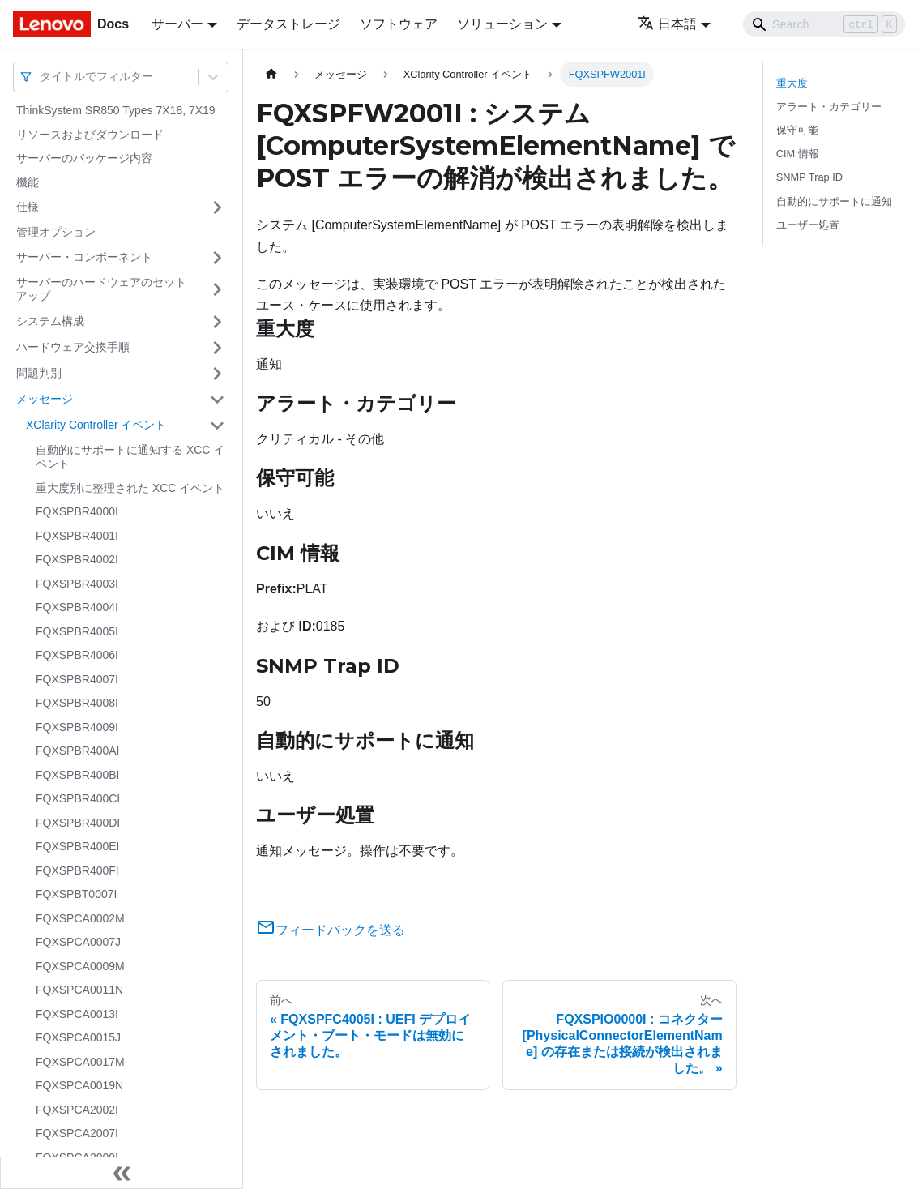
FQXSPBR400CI (78, 798)
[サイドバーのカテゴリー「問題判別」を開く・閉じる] (217, 374)
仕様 (27, 206)
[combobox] (41, 76)
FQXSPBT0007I (76, 893)
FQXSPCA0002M (80, 918)
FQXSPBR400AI (78, 750)
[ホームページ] (271, 74)
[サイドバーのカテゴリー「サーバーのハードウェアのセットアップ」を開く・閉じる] (217, 290)
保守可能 (797, 130)
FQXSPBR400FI (77, 870)
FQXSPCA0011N (79, 989)
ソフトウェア (399, 24)
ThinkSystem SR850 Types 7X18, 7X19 (116, 110)
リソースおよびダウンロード (90, 134)
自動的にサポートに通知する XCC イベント (130, 457)
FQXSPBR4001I (77, 535)
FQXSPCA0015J (78, 1037)
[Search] (824, 24)
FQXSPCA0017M (80, 1061)
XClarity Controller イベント (96, 424)
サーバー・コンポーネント (84, 256)
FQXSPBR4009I (77, 727)
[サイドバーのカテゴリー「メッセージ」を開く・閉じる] (217, 400)
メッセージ (44, 398)
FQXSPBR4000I (77, 511)
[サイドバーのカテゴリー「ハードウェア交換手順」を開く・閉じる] (217, 348)
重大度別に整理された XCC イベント (130, 487)
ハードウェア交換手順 (73, 346)
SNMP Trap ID (809, 177)
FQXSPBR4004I (77, 607)
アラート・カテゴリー (829, 107)
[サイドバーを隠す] (121, 1173)
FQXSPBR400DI (78, 822)
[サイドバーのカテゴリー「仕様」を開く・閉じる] (217, 207)
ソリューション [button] (502, 24)
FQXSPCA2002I (77, 1109)
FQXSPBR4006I (77, 654)
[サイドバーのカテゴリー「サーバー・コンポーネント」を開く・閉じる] (217, 258)
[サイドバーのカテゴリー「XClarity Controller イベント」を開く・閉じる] (217, 425)
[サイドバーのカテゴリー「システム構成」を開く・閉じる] (217, 322)
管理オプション (56, 231)
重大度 (792, 83)
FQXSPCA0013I (77, 1013)
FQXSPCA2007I (77, 1133)
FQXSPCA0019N (79, 1085)
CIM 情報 (797, 154)
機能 (27, 182)
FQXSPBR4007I (77, 679)
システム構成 (50, 320)
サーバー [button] (177, 24)
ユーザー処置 (807, 225)
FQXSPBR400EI (78, 846)
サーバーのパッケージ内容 (84, 158)
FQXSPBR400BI (78, 774)
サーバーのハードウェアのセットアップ (101, 289)
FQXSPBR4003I (77, 583)
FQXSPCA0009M (80, 966)
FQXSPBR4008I (77, 702)
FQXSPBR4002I (77, 559)
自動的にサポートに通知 (834, 201)
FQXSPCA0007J (78, 941)
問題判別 (39, 372)
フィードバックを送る (330, 930)
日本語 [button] (667, 24)
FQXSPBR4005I (77, 631)
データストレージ (288, 24)
